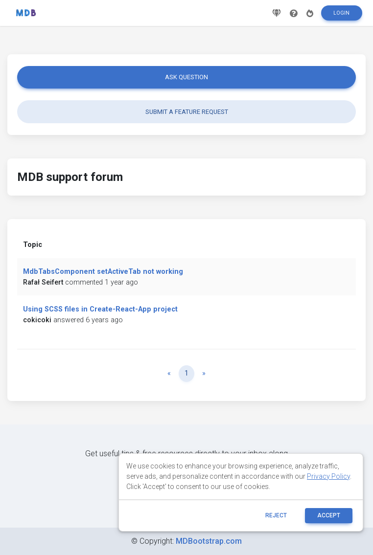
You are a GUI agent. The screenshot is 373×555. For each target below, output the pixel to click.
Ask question (186, 77)
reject (276, 515)
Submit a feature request (186, 111)
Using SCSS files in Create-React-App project (100, 309)
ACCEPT (328, 515)
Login (341, 16)
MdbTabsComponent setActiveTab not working (103, 271)
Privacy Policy (328, 476)
